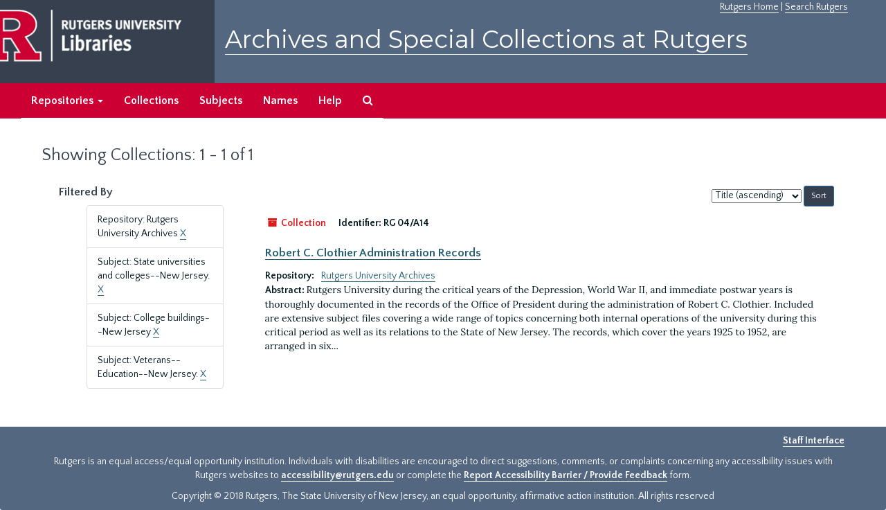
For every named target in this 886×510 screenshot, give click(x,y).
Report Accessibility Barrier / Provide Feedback (565, 475)
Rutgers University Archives (378, 275)
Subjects (220, 100)
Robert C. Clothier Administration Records (373, 253)
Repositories (67, 100)
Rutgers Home (749, 6)
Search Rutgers (816, 6)
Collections (151, 100)
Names (280, 100)
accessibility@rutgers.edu (337, 475)
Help (330, 100)
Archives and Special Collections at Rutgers (486, 39)
